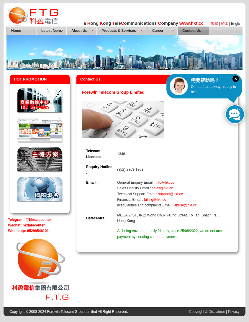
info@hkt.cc (164, 182)
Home (16, 31)
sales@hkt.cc (162, 188)
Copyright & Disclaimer (207, 312)
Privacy (234, 312)
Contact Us (191, 31)
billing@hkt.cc (155, 200)
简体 (224, 24)
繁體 (214, 24)
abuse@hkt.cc (185, 205)
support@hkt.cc (170, 194)
